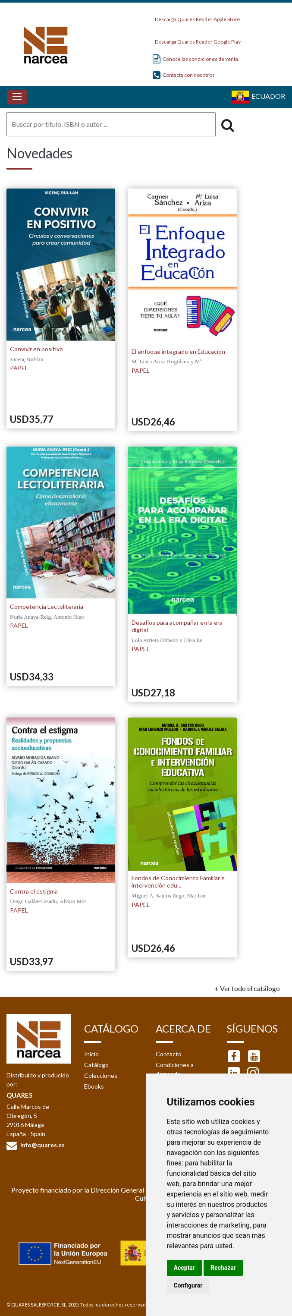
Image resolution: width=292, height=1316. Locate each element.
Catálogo (96, 1064)
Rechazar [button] (223, 1267)
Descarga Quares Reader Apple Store (196, 17)
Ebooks (94, 1086)
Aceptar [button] (184, 1267)
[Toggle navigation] (17, 97)
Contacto (169, 1054)
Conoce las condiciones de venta (195, 58)
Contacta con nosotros (184, 74)
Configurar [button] (188, 1285)
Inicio (91, 1054)
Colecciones (100, 1075)
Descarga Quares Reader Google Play (197, 39)
